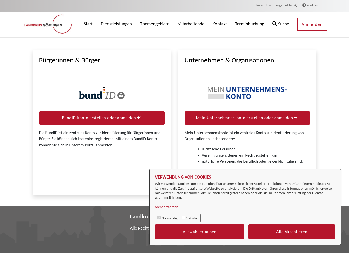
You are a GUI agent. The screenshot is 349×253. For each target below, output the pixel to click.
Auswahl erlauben (200, 231)
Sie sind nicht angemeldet (276, 5)
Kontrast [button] (310, 5)
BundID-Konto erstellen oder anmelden (101, 117)
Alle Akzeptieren (291, 231)
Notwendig (169, 218)
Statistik (191, 218)
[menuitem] (88, 24)
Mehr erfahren (165, 207)
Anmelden (312, 24)
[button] (280, 24)
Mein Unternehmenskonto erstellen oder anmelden (247, 117)
